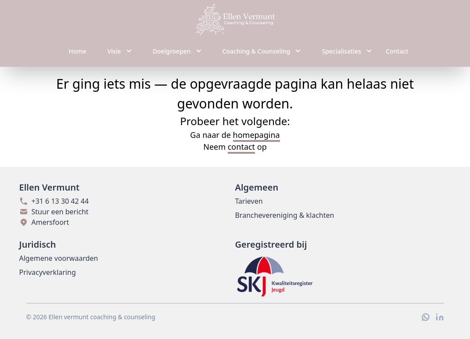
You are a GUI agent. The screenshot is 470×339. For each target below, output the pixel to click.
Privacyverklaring (47, 272)
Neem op (235, 147)
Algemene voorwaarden (58, 258)
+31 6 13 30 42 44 (54, 201)
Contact (397, 51)
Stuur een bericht (54, 211)
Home (77, 51)
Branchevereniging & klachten (284, 215)
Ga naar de (235, 136)
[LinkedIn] (439, 317)
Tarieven (249, 201)
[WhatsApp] (425, 317)
